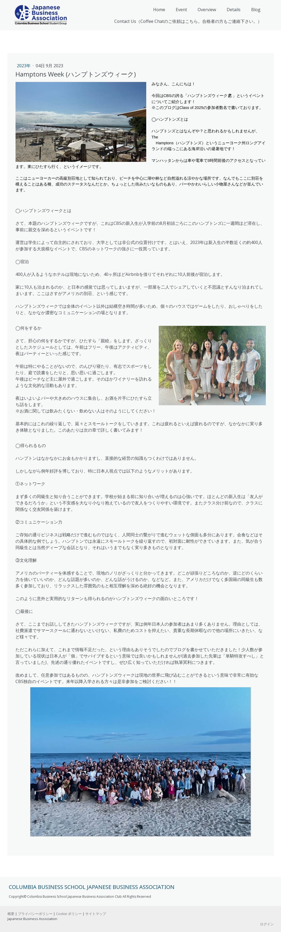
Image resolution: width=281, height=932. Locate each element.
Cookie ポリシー (69, 913)
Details (234, 9)
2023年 (24, 66)
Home (159, 9)
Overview (207, 9)
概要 (10, 913)
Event (181, 9)
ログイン (267, 924)
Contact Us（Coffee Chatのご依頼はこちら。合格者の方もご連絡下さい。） (188, 21)
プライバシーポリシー (35, 913)
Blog (255, 9)
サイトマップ (95, 913)
